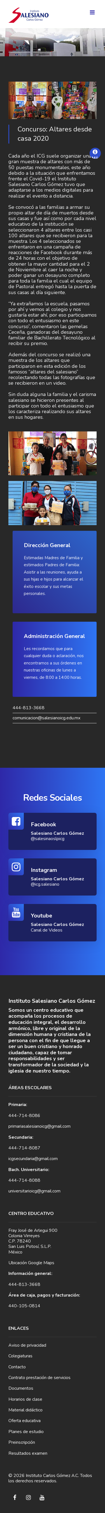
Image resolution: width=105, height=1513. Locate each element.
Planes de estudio (26, 1432)
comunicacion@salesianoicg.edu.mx (46, 718)
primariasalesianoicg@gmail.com (39, 1126)
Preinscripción (21, 1442)
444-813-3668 (29, 708)
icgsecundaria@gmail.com (33, 1159)
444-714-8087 (24, 1148)
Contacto (17, 1367)
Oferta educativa (24, 1421)
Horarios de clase (25, 1399)
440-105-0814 (24, 1306)
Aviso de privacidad (27, 1345)
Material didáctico (25, 1410)
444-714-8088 (24, 1180)
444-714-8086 (24, 1116)
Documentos (20, 1388)
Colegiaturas (20, 1356)
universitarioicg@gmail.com (34, 1191)
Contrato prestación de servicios (39, 1378)
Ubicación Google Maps (31, 1263)
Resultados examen (27, 1453)
